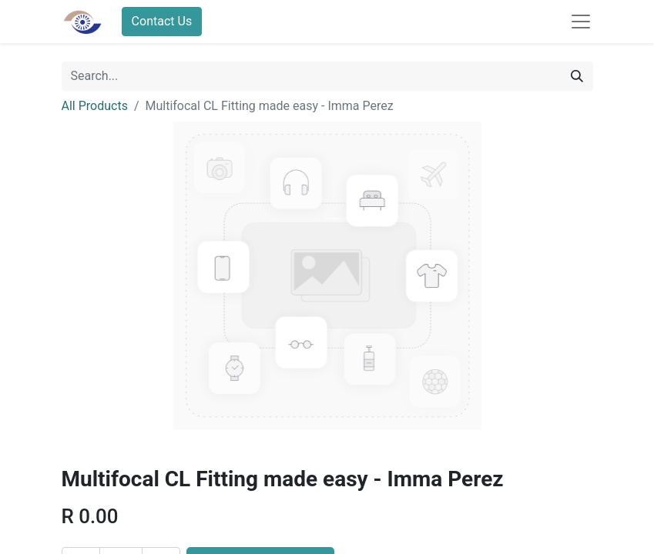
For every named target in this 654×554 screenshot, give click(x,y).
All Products (95, 105)
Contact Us (162, 21)
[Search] (577, 76)
